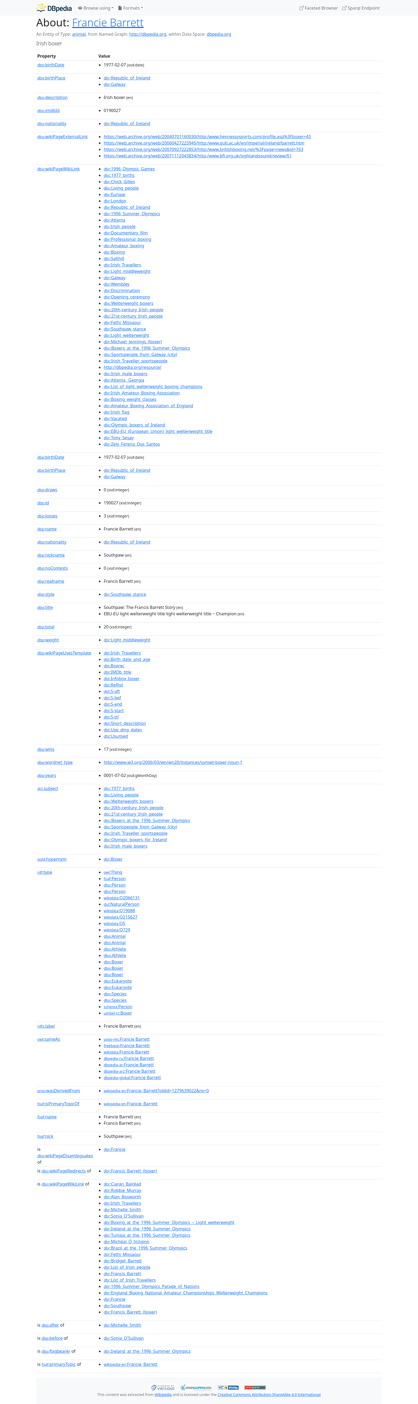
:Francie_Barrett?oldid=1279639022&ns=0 (156, 1091)
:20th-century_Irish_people (133, 310)
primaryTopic (59, 1364)
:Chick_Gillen (119, 182)
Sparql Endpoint (361, 8)
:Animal (115, 936)
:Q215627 (121, 917)
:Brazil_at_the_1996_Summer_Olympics (145, 1248)
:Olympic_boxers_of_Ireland (134, 425)
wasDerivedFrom (58, 1091)
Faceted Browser (318, 8)
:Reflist (113, 685)
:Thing (113, 872)
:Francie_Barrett (131, 1104)
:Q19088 (119, 911)
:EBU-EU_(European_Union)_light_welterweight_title (158, 431)
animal (79, 34)
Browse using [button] (94, 8)
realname (50, 581)
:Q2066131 (122, 898)
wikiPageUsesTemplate (64, 653)
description (52, 97)
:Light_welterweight (126, 335)
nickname (51, 555)
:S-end (113, 704)
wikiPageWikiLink (58, 169)
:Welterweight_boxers (128, 303)
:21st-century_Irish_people (133, 316)
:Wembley (117, 284)
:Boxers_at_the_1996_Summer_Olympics (147, 348)
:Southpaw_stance (125, 329)
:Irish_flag (117, 412)
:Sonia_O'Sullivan (124, 1216)
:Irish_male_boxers (125, 374)
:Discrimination (122, 290)
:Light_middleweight (127, 271)
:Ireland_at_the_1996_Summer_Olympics (147, 1229)
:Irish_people (120, 226)
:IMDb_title (117, 672)
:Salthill (114, 258)
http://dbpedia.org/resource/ (133, 367)
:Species (115, 994)
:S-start (114, 710)
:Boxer (113, 859)
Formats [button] (129, 8)
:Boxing (114, 252)
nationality (51, 123)
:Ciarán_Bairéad (122, 1184)
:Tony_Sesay (119, 438)
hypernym (52, 859)
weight (48, 640)
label (46, 1026)
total (45, 627)
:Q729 (117, 930)
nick (45, 1136)
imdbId (48, 110)
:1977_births (119, 175)
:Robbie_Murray (122, 1190)
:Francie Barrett (127, 1039)
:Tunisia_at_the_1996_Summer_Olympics (147, 1235)
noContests (52, 568)
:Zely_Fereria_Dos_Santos (132, 444)
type (44, 872)
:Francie (115, 1149)
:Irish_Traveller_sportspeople (135, 361)
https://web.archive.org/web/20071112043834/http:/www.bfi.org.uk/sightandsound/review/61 (198, 156)
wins (45, 749)
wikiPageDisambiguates (65, 1156)
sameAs (48, 1039)
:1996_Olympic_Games (129, 169)
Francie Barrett (108, 22)
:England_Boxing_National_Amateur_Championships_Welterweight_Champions (186, 1293)
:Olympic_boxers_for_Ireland (135, 840)
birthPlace (51, 78)
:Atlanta (114, 220)
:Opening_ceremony (127, 297)
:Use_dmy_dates (123, 730)
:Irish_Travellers (122, 265)
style (45, 594)
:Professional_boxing (127, 239)
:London (115, 201)
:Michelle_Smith (122, 1209)
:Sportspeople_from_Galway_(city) (140, 354)
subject (47, 788)
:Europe (114, 194)
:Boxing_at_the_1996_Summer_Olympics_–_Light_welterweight (169, 1222)
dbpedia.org (219, 34)
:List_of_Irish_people (127, 1267)
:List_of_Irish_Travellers (130, 1280)
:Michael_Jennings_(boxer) (133, 342)
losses (47, 516)
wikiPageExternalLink (62, 136)
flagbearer (56, 1351)
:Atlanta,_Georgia (124, 380)
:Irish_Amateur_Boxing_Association (142, 393)
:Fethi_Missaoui (122, 322)
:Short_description (125, 723)
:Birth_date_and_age (127, 659)
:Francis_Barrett (122, 1274)
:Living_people (121, 188)
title (45, 607)
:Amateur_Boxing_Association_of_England (148, 406)
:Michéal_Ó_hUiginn (127, 1242)
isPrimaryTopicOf (58, 1104)
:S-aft (112, 691)
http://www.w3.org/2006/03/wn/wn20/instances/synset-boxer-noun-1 (173, 762)
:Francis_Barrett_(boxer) (130, 1171)
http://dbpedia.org (147, 34)
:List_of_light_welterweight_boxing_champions (153, 386)
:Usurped (116, 736)
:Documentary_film (126, 233)
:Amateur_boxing (124, 246)
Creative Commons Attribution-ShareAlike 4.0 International (269, 1394)
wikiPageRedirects (64, 1171)
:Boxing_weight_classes (130, 399)
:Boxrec (114, 666)
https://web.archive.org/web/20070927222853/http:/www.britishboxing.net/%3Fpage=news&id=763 (203, 149)
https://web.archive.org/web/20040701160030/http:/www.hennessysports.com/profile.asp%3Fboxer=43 (207, 136)
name (47, 529)
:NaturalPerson (121, 904)
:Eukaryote (118, 981)
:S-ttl (111, 717)
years (46, 775)
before (52, 1338)
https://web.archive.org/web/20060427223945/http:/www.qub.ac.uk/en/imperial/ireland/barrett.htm (204, 143)
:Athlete (115, 949)
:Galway (115, 84)
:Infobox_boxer (122, 678)
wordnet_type (55, 762)
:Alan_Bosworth (122, 1197)
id (43, 503)
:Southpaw (117, 1306)
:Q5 (114, 923)
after (50, 1325)
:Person (115, 879)
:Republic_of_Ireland (127, 78)
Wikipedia (163, 1394)
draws (47, 490)
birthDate (50, 65)
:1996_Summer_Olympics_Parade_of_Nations (151, 1286)
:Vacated (115, 418)
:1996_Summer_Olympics (132, 214)
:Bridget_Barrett (123, 1261)
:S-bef (112, 698)
